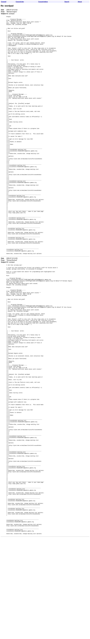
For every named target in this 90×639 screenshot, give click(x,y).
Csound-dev (20, 1)
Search (66, 1)
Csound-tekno (43, 1)
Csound (3, 1)
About (80, 1)
